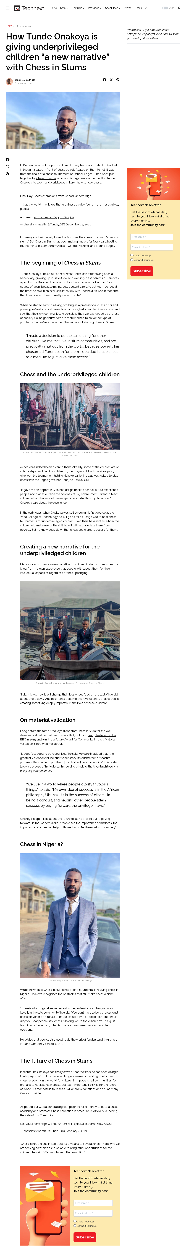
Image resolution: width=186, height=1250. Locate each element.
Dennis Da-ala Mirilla (24, 80)
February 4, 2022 (77, 1131)
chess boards (66, 169)
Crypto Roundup (84, 1221)
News (9, 26)
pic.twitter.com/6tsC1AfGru (93, 1124)
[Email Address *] (93, 1213)
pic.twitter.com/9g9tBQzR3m (54, 217)
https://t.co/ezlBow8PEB (58, 1124)
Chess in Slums (46, 178)
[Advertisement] (153, 76)
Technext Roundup (85, 1225)
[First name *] (93, 1203)
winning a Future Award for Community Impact (73, 739)
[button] (7, 8)
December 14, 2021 (78, 224)
